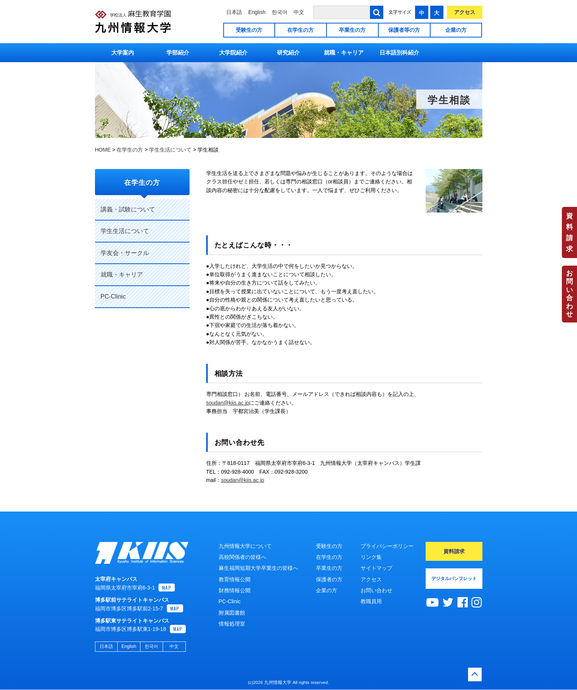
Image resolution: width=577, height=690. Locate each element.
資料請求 (569, 232)
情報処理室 (232, 624)
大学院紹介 (233, 52)
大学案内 (122, 52)
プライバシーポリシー (387, 546)
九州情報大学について (245, 546)
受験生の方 (249, 30)
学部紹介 (177, 52)
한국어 (280, 12)
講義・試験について (128, 209)
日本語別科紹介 (399, 52)
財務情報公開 (234, 590)
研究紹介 (288, 52)
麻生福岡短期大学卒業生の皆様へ (258, 568)
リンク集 (371, 557)
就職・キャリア (344, 52)
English (257, 12)
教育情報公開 (234, 579)
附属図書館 (232, 613)
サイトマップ (376, 568)
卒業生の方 (352, 30)
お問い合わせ (569, 293)
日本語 (234, 12)
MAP (166, 588)
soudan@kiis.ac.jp (227, 403)
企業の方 (456, 30)
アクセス (464, 12)
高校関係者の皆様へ (242, 557)
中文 (299, 12)
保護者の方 (329, 579)
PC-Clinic (113, 296)
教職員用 (371, 601)
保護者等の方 (404, 30)
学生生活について (125, 231)
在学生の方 (300, 30)
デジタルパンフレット (454, 578)
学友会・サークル (125, 253)
